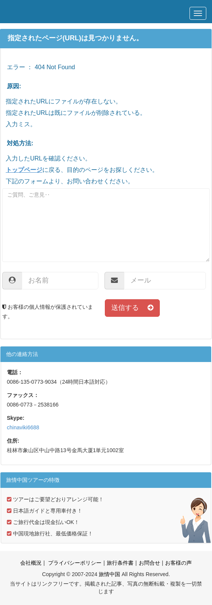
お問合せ (149, 563)
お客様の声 (178, 563)
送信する (132, 307)
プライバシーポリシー (74, 563)
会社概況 (31, 563)
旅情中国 (109, 574)
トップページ (24, 170)
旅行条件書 (120, 563)
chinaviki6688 (23, 427)
